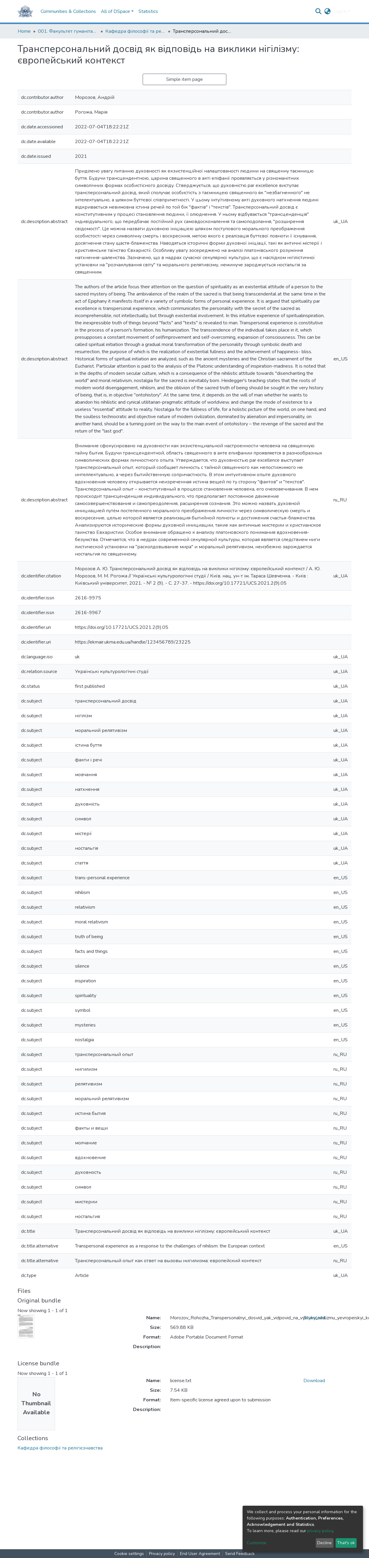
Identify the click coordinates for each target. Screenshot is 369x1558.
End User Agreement (200, 1553)
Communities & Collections (68, 11)
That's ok (346, 1543)
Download (314, 1318)
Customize (256, 1543)
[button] (328, 11)
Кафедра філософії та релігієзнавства (135, 31)
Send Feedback (240, 1553)
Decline (324, 1543)
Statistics (148, 11)
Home (24, 31)
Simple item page (184, 79)
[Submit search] (319, 11)
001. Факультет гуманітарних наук (68, 31)
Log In (340, 11)
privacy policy (320, 1531)
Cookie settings (129, 1553)
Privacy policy (162, 1553)
